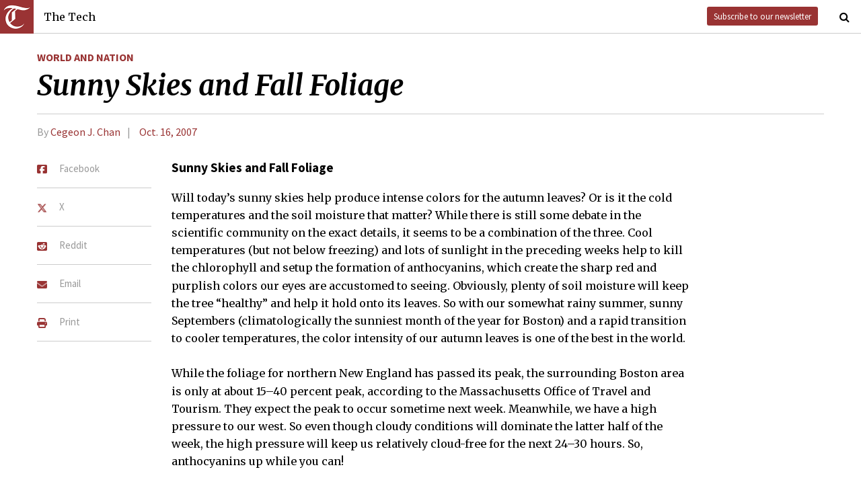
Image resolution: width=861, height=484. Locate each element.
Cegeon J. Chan (85, 131)
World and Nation (85, 57)
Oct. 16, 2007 (168, 131)
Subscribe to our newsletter (762, 16)
